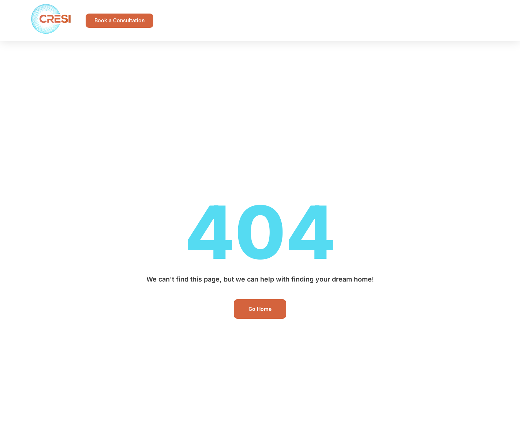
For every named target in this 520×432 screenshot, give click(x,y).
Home (171, 11)
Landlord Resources (325, 12)
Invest (442, 12)
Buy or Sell (393, 12)
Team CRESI (308, 29)
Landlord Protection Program (237, 11)
